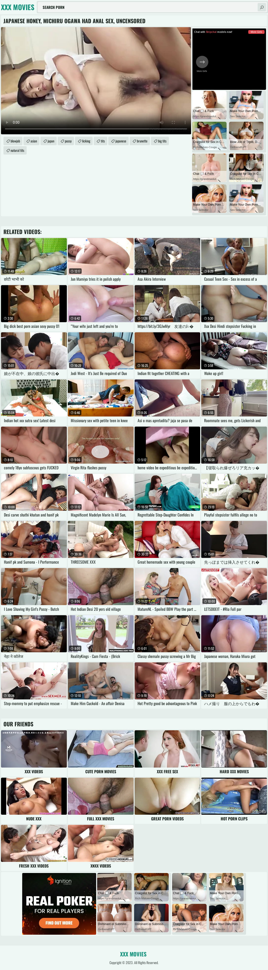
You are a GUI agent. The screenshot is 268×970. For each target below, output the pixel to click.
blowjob (15, 140)
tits (103, 140)
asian (34, 140)
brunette (142, 140)
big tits (162, 140)
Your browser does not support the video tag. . (96, 80)
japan (51, 140)
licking (86, 140)
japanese (120, 140)
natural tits (17, 150)
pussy (68, 140)
